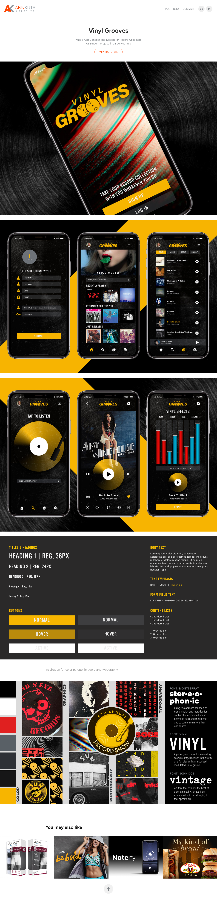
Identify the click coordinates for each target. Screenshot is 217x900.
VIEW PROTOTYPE (108, 51)
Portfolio (172, 9)
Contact (188, 9)
